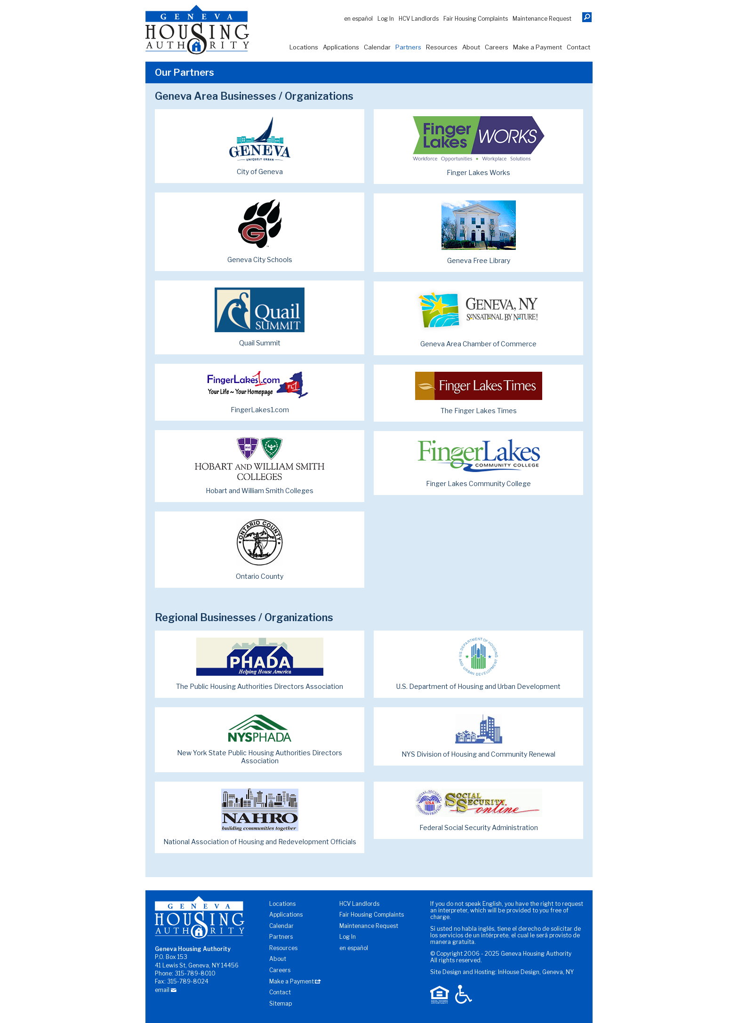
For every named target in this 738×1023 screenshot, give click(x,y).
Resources (441, 47)
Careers (496, 47)
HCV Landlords (419, 18)
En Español (358, 18)
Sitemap (280, 1003)
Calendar (377, 47)
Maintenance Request (542, 18)
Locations (303, 47)
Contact (578, 47)
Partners (408, 47)
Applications (341, 47)
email (162, 989)
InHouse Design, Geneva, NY (536, 971)
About (471, 47)
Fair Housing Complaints (475, 18)
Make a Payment (537, 47)
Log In (385, 18)
